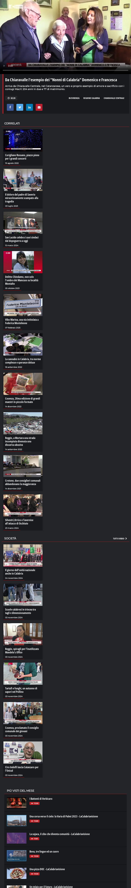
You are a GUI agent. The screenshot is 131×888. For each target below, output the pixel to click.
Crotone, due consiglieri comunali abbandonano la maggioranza (22, 482)
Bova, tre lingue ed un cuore (44, 851)
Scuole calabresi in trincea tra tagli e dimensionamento (20, 611)
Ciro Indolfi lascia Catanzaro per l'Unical (22, 768)
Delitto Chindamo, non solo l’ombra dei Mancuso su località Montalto (21, 280)
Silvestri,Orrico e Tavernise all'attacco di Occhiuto (19, 521)
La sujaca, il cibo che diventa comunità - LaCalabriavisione (60, 834)
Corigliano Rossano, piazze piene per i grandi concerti (22, 156)
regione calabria (91, 98)
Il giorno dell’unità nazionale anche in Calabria (20, 571)
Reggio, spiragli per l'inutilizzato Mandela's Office (22, 650)
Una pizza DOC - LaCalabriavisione (47, 869)
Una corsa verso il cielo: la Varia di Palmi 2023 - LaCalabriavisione (64, 816)
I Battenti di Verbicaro (41, 799)
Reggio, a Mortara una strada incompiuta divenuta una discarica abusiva (20, 441)
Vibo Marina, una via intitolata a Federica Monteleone (22, 321)
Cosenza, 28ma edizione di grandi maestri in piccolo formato (22, 400)
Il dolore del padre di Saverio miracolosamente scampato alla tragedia (21, 198)
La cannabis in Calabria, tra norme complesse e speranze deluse (23, 360)
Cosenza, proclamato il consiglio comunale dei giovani (22, 729)
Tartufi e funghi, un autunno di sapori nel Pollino (21, 690)
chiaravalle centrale (114, 98)
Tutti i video (120, 538)
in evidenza (74, 98)
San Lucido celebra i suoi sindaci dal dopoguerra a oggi (22, 239)
